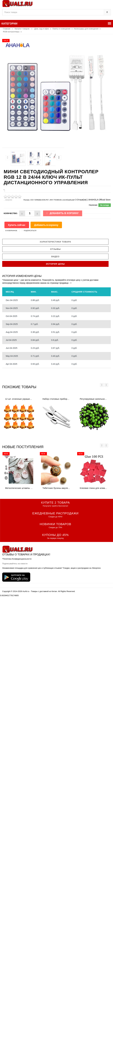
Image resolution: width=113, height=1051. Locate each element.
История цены (55, 264)
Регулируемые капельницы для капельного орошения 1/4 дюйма (94, 399)
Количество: (11, 213)
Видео (55, 256)
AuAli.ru (26, 591)
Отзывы (55, 249)
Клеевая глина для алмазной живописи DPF (94, 488)
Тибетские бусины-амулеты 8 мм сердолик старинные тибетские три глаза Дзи (57, 488)
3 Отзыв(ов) (81, 200)
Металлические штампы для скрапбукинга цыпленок (20, 488)
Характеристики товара (55, 242)
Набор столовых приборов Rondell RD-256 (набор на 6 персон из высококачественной (57, 399)
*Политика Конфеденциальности (16, 559)
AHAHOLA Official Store (99, 200)
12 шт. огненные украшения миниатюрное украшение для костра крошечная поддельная (20, 399)
